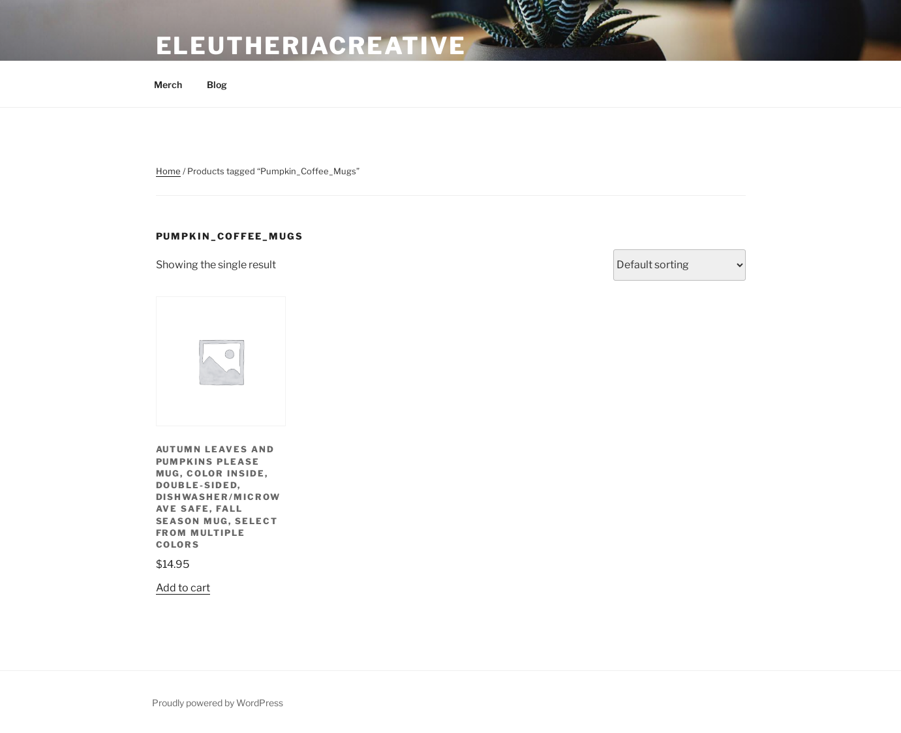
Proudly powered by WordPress (217, 702)
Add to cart (183, 588)
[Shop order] (679, 265)
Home (168, 171)
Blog (217, 84)
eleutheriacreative (311, 45)
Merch (168, 84)
